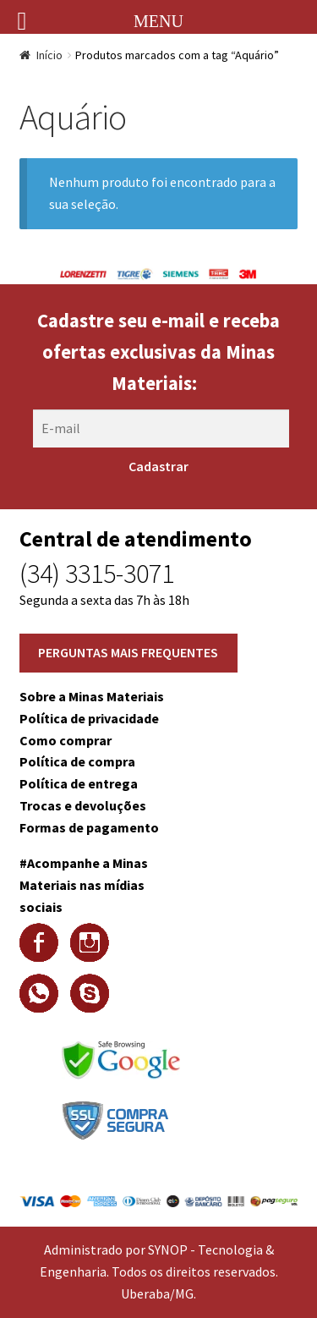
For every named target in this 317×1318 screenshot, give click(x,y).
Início (49, 55)
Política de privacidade (89, 718)
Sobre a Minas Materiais (91, 696)
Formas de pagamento (89, 827)
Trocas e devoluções (82, 805)
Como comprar (65, 740)
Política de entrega (78, 783)
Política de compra (77, 761)
